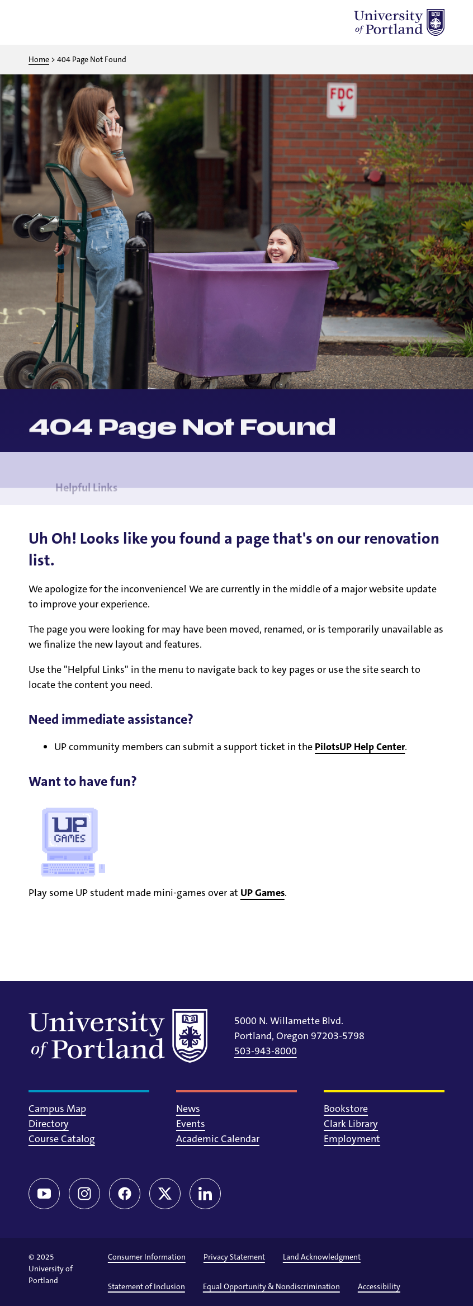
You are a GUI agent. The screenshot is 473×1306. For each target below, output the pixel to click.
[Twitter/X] (165, 1193)
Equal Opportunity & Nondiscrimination (271, 1286)
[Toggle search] (71, 22)
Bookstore (346, 1108)
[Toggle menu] (42, 22)
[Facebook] (124, 1193)
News (188, 1108)
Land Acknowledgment (322, 1257)
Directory (49, 1123)
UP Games (262, 892)
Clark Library (351, 1123)
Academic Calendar (217, 1138)
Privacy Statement (234, 1257)
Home (39, 59)
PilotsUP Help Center (360, 746)
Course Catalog (62, 1138)
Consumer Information (147, 1257)
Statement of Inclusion (146, 1286)
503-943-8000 (265, 1051)
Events (190, 1123)
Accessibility (379, 1286)
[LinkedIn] (205, 1193)
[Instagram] (84, 1193)
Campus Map (57, 1108)
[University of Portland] (399, 22)
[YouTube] (44, 1193)
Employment (352, 1138)
